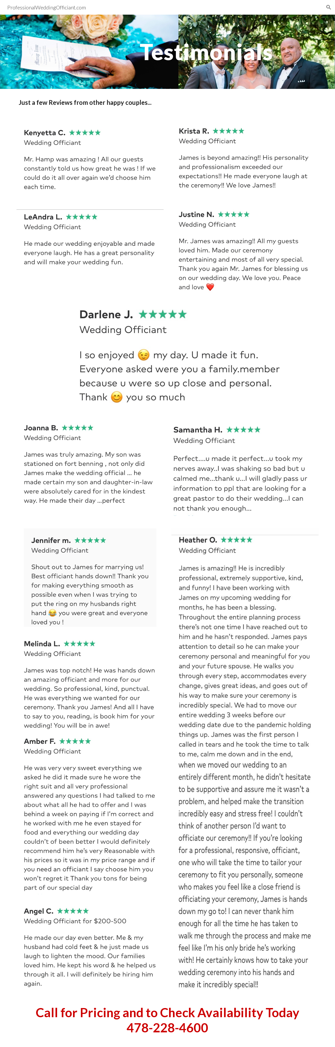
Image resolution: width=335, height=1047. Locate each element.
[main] (206, 51)
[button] (328, 7)
